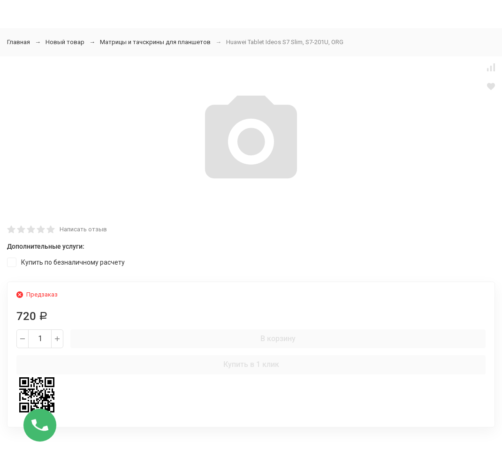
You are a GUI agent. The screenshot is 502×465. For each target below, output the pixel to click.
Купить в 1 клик (251, 364)
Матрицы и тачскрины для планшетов (155, 42)
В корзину (278, 338)
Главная (18, 42)
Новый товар (65, 42)
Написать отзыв (83, 229)
